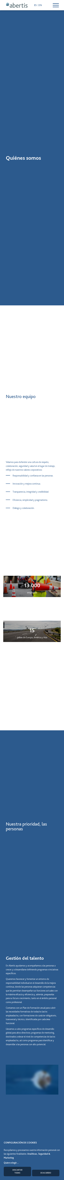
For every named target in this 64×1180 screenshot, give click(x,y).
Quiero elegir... (11, 1162)
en (40, 5)
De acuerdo (45, 1173)
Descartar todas (17, 1171)
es (35, 5)
